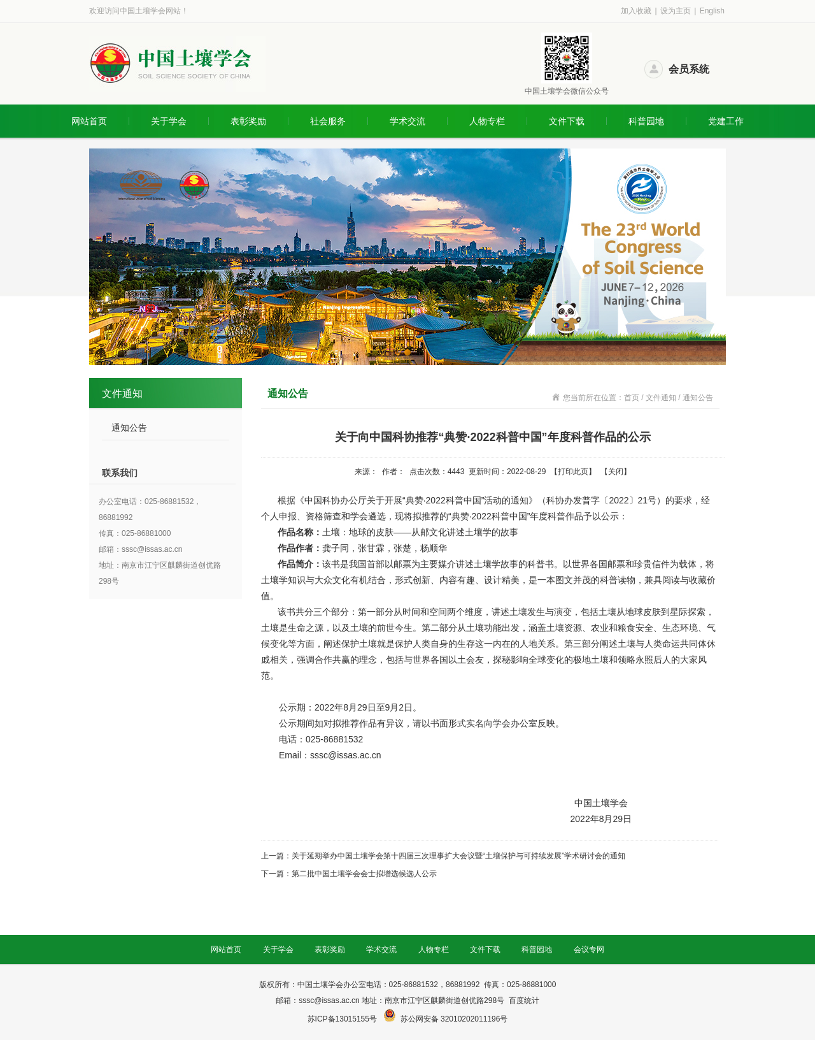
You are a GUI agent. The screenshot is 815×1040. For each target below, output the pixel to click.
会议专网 (589, 949)
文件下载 (567, 121)
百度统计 (524, 1000)
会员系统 (689, 69)
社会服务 (328, 121)
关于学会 (169, 121)
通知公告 (129, 427)
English (712, 10)
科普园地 (646, 121)
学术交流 (407, 121)
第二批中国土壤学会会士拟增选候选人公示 (364, 873)
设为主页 (675, 10)
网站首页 (89, 121)
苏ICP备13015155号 (343, 1019)
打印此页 (573, 471)
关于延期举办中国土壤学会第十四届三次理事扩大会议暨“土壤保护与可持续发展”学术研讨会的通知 (458, 855)
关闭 (615, 471)
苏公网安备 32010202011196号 (454, 1019)
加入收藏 (636, 10)
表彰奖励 (248, 121)
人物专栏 (487, 121)
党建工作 (726, 121)
